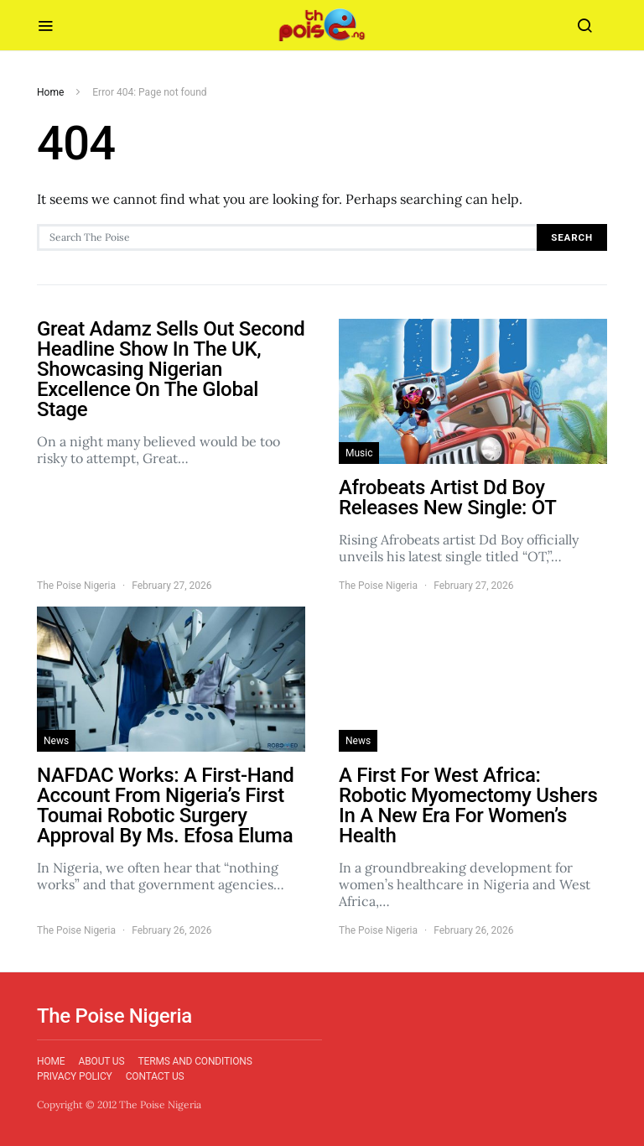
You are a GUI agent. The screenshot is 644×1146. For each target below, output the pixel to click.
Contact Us (155, 1076)
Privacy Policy (74, 1076)
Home (50, 92)
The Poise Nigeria (76, 585)
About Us (102, 1061)
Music (358, 453)
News (56, 741)
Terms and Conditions (195, 1061)
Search (572, 237)
